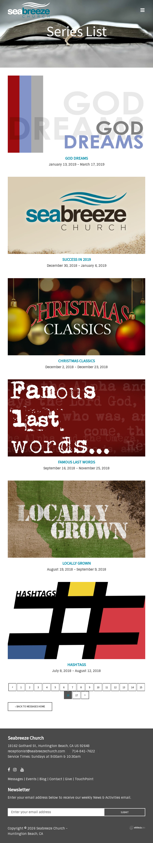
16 (68, 695)
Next (85, 695)
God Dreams (76, 158)
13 (124, 687)
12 (115, 687)
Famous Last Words (76, 461)
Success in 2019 (76, 259)
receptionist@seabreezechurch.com (36, 751)
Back (12, 687)
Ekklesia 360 (137, 828)
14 (132, 687)
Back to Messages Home (30, 706)
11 (106, 687)
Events (31, 779)
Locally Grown (76, 563)
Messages (15, 779)
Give (68, 779)
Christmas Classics (76, 360)
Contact (55, 779)
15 (141, 687)
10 (98, 687)
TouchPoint (84, 779)
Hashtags (76, 664)
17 (76, 695)
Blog (42, 779)
